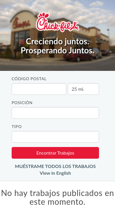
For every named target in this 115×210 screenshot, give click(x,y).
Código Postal (29, 78)
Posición (22, 102)
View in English (55, 173)
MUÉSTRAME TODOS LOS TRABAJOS (55, 166)
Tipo (17, 126)
